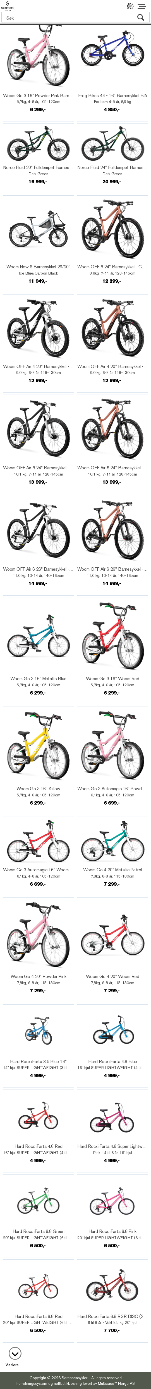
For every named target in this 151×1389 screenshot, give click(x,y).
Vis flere (12, 1365)
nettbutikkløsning (68, 1383)
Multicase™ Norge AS (116, 1383)
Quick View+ (19, 89)
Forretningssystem (31, 1383)
